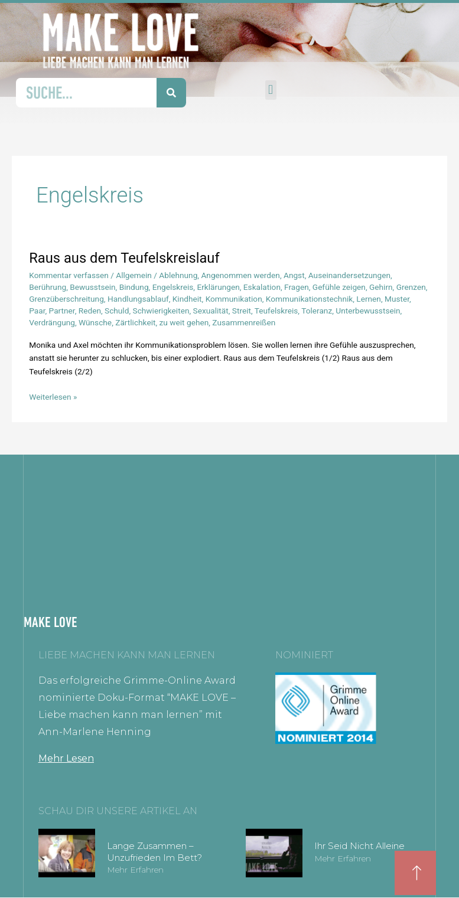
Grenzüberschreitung (66, 298)
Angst (294, 275)
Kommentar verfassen (69, 275)
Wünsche (95, 322)
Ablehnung (178, 275)
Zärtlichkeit (135, 322)
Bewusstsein (92, 287)
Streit (241, 310)
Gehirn (381, 287)
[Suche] (171, 92)
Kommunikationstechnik (309, 298)
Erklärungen (218, 287)
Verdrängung (52, 322)
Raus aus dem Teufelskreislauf (124, 258)
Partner (62, 310)
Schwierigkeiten (161, 310)
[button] (270, 90)
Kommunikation (234, 298)
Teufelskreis (276, 310)
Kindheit (187, 298)
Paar (37, 310)
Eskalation (262, 287)
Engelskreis (173, 287)
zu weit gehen (184, 322)
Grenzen (411, 287)
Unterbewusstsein (368, 310)
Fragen (296, 287)
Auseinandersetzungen (349, 275)
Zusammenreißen (243, 322)
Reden (90, 310)
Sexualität (211, 310)
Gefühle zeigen (339, 287)
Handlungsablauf (138, 298)
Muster (397, 298)
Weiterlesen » (53, 395)
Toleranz (316, 310)
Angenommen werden (240, 275)
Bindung (134, 287)
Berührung (47, 287)
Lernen (368, 298)
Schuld (117, 310)
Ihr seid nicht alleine (359, 845)
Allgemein (134, 275)
